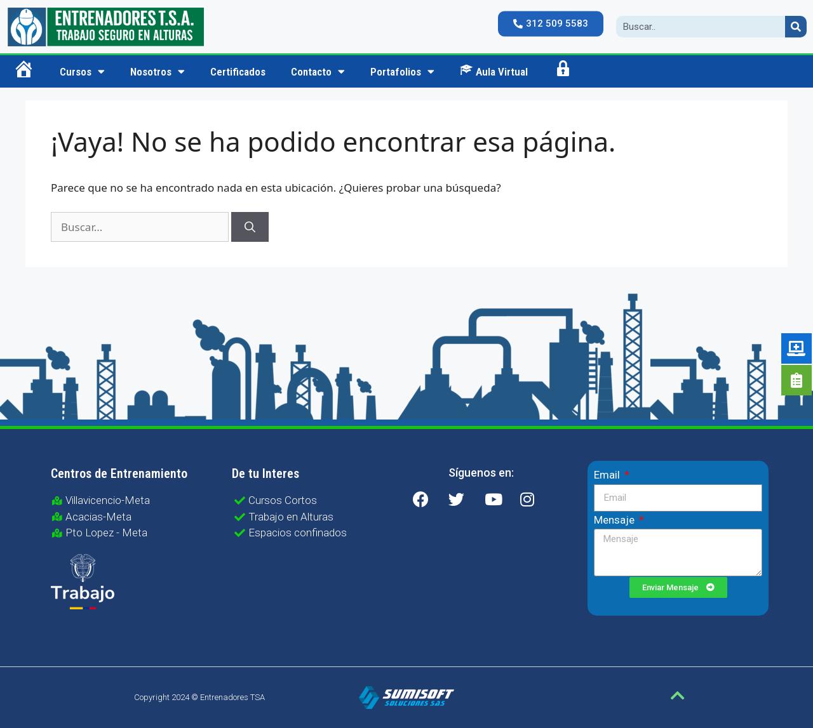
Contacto (318, 71)
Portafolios (402, 71)
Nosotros (157, 71)
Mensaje (615, 519)
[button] (550, 24)
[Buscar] (250, 227)
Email (608, 474)
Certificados (237, 71)
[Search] (796, 26)
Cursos (82, 71)
